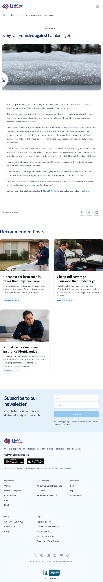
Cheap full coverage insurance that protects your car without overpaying (78, 281)
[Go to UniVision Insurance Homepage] (13, 6)
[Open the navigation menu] (97, 6)
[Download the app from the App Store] (35, 461)
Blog (13, 15)
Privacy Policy (46, 469)
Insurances (9, 480)
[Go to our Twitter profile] (35, 555)
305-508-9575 (49, 191)
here (86, 191)
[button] (82, 213)
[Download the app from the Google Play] (14, 461)
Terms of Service (61, 469)
